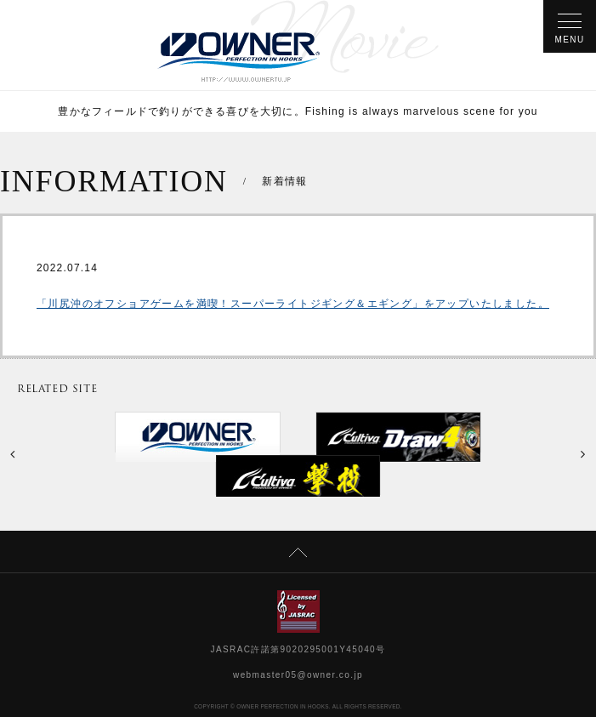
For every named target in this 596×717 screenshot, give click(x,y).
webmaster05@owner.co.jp (298, 675)
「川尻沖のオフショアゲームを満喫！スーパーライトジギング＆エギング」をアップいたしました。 (293, 304)
